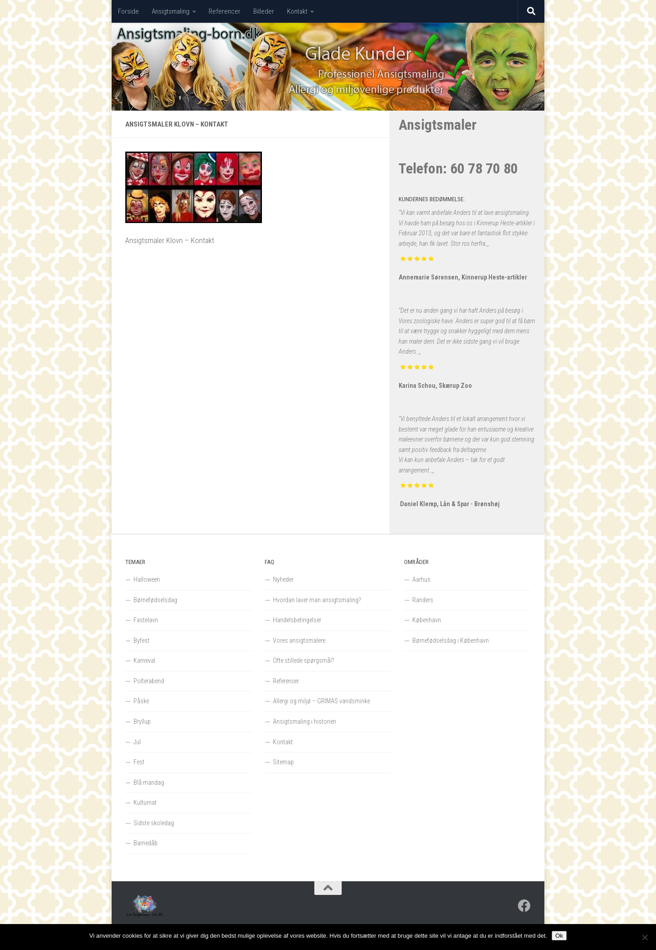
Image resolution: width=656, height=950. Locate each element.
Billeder (263, 11)
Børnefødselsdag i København (450, 640)
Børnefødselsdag (155, 600)
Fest (138, 762)
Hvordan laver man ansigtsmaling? (317, 600)
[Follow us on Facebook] (524, 905)
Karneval (144, 660)
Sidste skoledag (153, 823)
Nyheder (283, 579)
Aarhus (421, 579)
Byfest (141, 640)
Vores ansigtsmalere (299, 640)
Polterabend (148, 681)
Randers (422, 600)
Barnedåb (145, 843)
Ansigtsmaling (171, 11)
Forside (128, 11)
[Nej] (644, 937)
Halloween (146, 579)
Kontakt (297, 11)
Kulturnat (145, 802)
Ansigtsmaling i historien (304, 721)
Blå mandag (148, 782)
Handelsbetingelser (297, 620)
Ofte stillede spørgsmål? (303, 660)
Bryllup (142, 721)
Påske (141, 701)
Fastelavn (145, 620)
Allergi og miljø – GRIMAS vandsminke (321, 701)
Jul (137, 742)
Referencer (225, 11)
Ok (559, 935)
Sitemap (283, 762)
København (426, 620)
